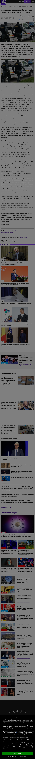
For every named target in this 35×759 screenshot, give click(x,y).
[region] (17, 737)
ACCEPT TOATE (17, 753)
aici (16, 732)
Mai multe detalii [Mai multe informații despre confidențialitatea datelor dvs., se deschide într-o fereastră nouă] (9, 723)
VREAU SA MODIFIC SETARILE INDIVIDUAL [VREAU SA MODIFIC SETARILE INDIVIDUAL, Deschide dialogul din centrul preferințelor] (17, 756)
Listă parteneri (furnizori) (7, 750)
